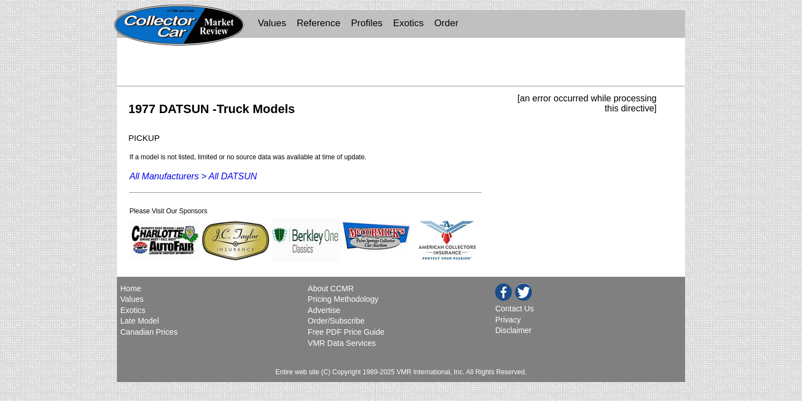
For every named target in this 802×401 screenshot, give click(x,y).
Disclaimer (513, 330)
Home (131, 288)
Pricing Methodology (343, 299)
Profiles (367, 23)
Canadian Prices (149, 331)
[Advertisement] (401, 64)
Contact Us (514, 308)
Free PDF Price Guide (346, 331)
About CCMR (331, 288)
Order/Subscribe (336, 320)
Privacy (508, 319)
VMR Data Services (342, 343)
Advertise (324, 310)
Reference (318, 23)
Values (272, 23)
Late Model (139, 320)
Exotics (408, 23)
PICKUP (143, 138)
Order (446, 23)
